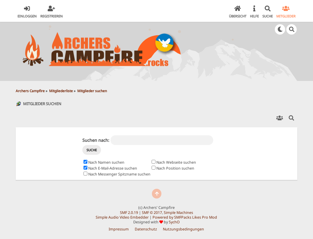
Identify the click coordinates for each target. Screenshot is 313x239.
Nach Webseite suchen (174, 162)
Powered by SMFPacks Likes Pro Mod (185, 217)
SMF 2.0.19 (129, 212)
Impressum (119, 229)
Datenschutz (146, 229)
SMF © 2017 (152, 212)
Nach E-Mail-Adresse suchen (110, 168)
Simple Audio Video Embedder (122, 217)
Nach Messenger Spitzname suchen (117, 174)
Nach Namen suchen (104, 162)
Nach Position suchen (173, 168)
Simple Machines (178, 212)
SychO (174, 222)
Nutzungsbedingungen (183, 229)
